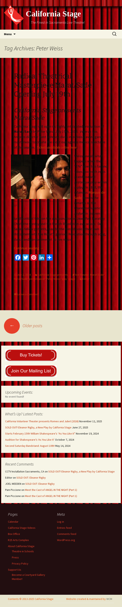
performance (37, 279)
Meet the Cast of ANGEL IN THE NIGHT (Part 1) (51, 490)
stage (71, 279)
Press (15, 557)
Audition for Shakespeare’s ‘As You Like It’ (29, 439)
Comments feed (66, 534)
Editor (86, 279)
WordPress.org (66, 540)
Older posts (23, 325)
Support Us (14, 569)
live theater (82, 274)
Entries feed (64, 528)
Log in (60, 521)
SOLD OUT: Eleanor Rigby (31, 477)
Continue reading (29, 248)
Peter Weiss (53, 279)
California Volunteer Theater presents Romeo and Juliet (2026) (42, 421)
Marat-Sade (97, 274)
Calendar (13, 521)
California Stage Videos (21, 528)
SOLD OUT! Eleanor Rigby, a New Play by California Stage (38, 427)
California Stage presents (53, 274)
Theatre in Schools (23, 551)
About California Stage (21, 546)
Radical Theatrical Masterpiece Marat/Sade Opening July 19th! (53, 85)
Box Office (14, 534)
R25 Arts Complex (18, 540)
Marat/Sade (21, 279)
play (64, 279)
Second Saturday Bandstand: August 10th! (30, 446)
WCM (109, 599)
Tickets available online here (56, 147)
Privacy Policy (20, 563)
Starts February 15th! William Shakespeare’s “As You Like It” (40, 433)
